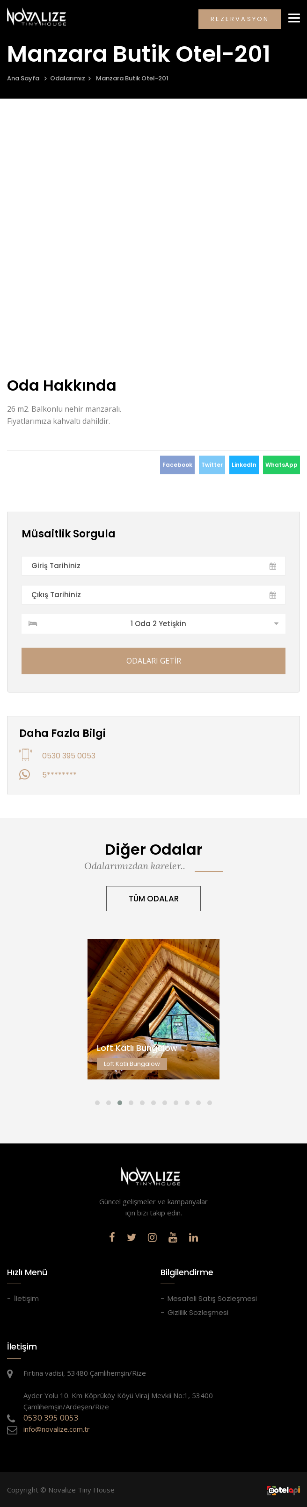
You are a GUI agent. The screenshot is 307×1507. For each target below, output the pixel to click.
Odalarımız (67, 78)
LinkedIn (244, 465)
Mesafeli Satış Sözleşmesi (212, 1298)
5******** (59, 775)
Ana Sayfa (23, 78)
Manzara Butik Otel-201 (132, 78)
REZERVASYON (240, 18)
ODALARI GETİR (153, 661)
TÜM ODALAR (154, 898)
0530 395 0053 (68, 755)
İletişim (26, 1298)
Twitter (212, 465)
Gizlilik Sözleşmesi (198, 1312)
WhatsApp (281, 465)
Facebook (177, 465)
